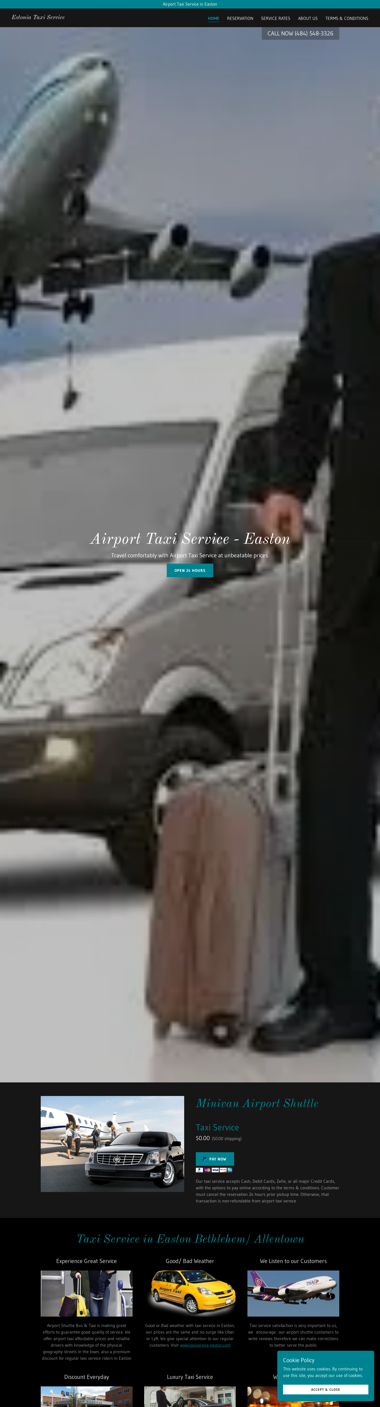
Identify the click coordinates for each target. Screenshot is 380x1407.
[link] (38, 17)
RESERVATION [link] (240, 18)
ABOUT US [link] (308, 18)
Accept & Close (325, 1389)
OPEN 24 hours (190, 570)
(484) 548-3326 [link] (314, 33)
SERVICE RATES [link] (275, 18)
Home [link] (213, 18)
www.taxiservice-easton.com (205, 1345)
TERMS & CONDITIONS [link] (346, 18)
